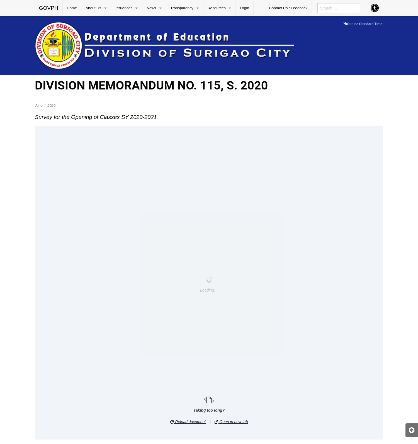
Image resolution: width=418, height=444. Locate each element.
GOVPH (48, 8)
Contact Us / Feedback (288, 8)
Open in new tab (231, 421)
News (151, 8)
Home (72, 8)
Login (244, 8)
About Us (93, 8)
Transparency (181, 8)
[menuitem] (49, 8)
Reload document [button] (188, 421)
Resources (217, 8)
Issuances (123, 8)
